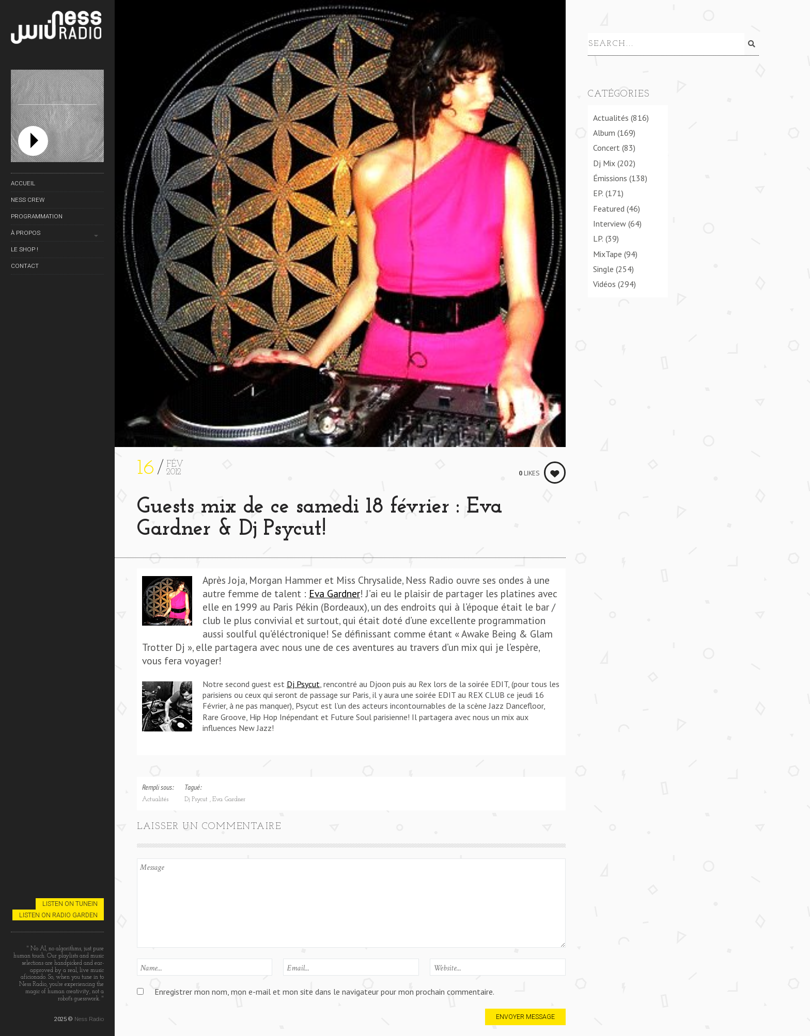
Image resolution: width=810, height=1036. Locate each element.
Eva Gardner (334, 593)
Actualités (155, 799)
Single (603, 267)
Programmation (37, 216)
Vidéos (604, 282)
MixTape (607, 252)
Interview (609, 221)
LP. (598, 237)
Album (604, 130)
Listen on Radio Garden (58, 915)
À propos (25, 232)
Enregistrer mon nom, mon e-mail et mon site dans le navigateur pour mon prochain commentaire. (324, 991)
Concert (606, 146)
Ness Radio (89, 1019)
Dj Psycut (303, 684)
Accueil (23, 183)
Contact (25, 265)
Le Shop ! (24, 249)
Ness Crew (27, 199)
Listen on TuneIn (70, 903)
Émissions (610, 176)
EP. (598, 191)
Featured (609, 206)
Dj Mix (604, 161)
